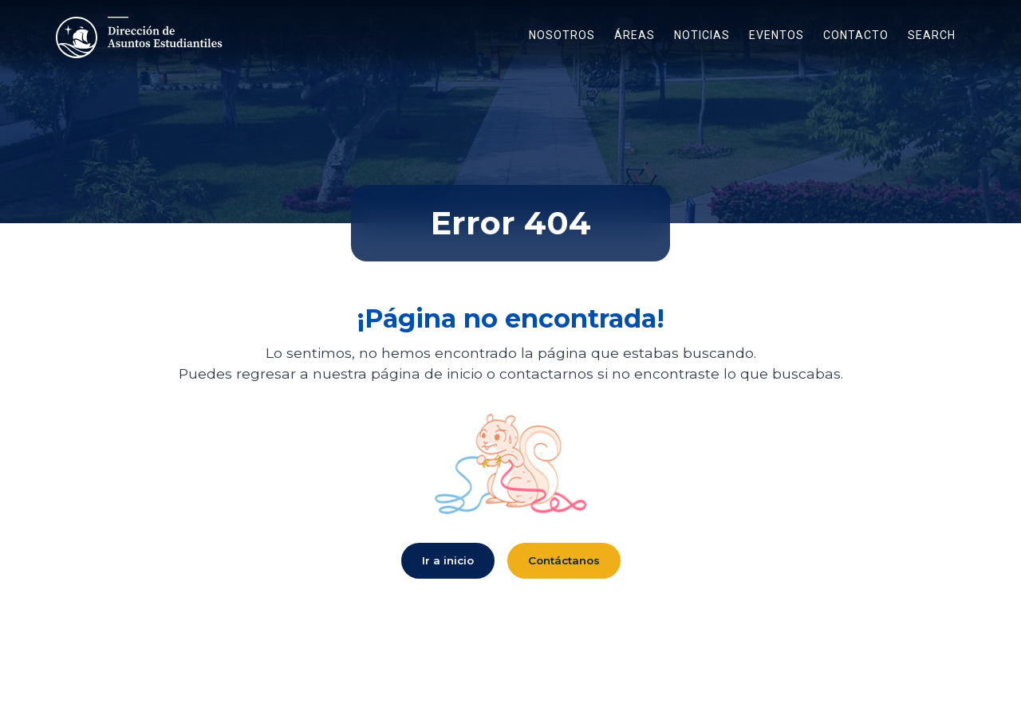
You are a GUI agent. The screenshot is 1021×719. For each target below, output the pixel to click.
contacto (856, 35)
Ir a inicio (448, 560)
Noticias (702, 35)
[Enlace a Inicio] (141, 37)
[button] (562, 37)
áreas (634, 35)
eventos (776, 35)
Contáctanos (564, 560)
